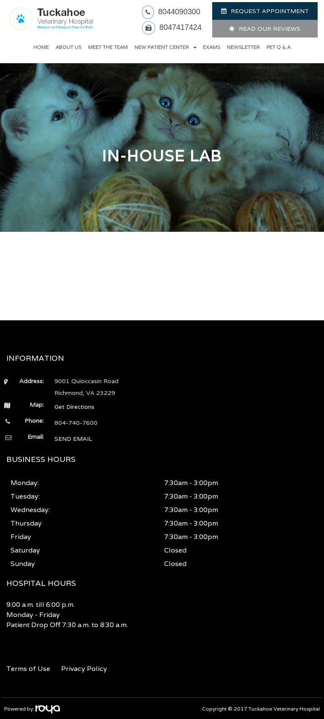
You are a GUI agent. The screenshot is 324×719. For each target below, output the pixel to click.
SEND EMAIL (73, 439)
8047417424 (180, 27)
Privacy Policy (84, 668)
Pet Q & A (279, 47)
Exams (211, 47)
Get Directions (74, 406)
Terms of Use (28, 668)
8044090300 (179, 12)
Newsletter (243, 47)
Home (41, 47)
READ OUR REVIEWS (269, 28)
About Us (68, 47)
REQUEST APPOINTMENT (270, 11)
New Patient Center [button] (166, 47)
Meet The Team (108, 47)
